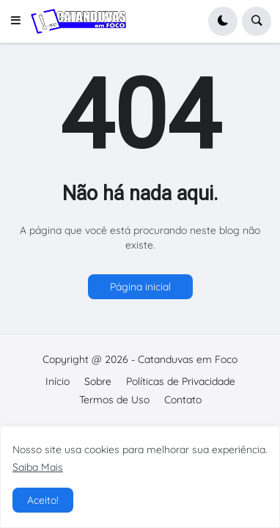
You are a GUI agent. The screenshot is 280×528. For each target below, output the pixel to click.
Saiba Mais (37, 467)
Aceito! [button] (43, 500)
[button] (20, 21)
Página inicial (140, 286)
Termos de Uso (114, 399)
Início (57, 381)
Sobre (97, 381)
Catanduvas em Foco (187, 359)
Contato (183, 399)
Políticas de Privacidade (180, 381)
